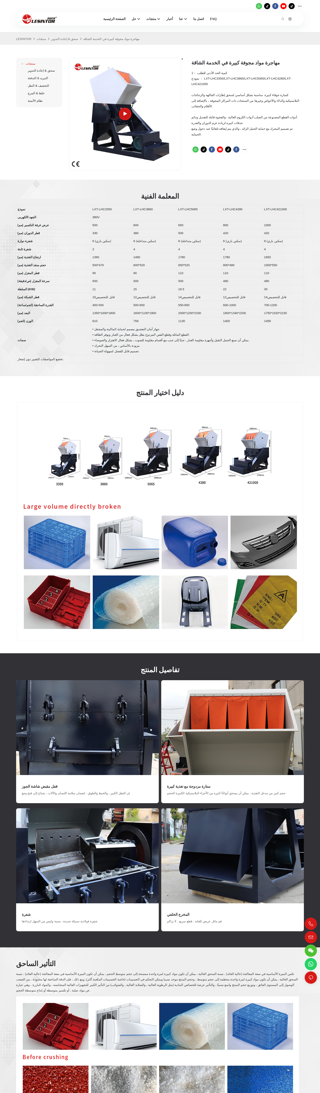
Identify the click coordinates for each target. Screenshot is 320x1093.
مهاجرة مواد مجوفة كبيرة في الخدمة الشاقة (111, 39)
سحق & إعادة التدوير (64, 39)
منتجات (41, 39)
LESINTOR (23, 39)
